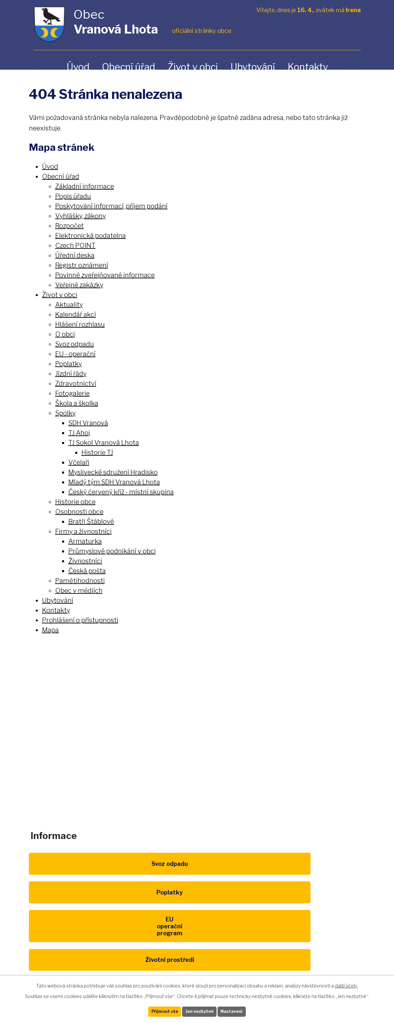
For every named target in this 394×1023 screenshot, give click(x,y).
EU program (314, 873)
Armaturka (85, 541)
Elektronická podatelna (90, 236)
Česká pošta (87, 571)
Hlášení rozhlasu (80, 324)
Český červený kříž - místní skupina (121, 492)
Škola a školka (76, 403)
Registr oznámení (81, 265)
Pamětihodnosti (80, 581)
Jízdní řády (70, 374)
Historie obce (75, 502)
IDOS (314, 917)
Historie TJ (97, 452)
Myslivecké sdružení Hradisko (113, 472)
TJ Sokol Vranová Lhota (103, 443)
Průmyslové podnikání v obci (112, 551)
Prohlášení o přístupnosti (80, 620)
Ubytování (252, 67)
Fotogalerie (72, 393)
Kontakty (308, 67)
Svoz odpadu (74, 344)
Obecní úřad (128, 67)
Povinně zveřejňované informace (105, 275)
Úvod (77, 67)
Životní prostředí (79, 917)
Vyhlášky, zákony (80, 216)
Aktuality (69, 305)
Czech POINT (75, 245)
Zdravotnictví (75, 383)
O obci (65, 334)
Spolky (65, 413)
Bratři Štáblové (91, 521)
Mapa (50, 630)
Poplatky (68, 364)
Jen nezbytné (199, 1010)
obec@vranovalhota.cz (229, 740)
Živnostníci (85, 561)
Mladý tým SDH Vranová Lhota (114, 482)
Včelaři (78, 462)
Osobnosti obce (79, 512)
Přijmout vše (154, 1010)
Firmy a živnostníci (83, 531)
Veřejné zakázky (79, 285)
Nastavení (242, 1010)
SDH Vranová (88, 423)
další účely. (346, 984)
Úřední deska (75, 255)
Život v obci (193, 67)
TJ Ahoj (79, 433)
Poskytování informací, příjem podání (111, 206)
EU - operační (75, 354)
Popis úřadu (73, 196)
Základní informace (84, 186)
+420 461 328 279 (149, 740)
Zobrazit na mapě (332, 745)
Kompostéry (197, 917)
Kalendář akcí (75, 314)
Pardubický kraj (79, 961)
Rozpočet (69, 226)
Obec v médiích (79, 590)
